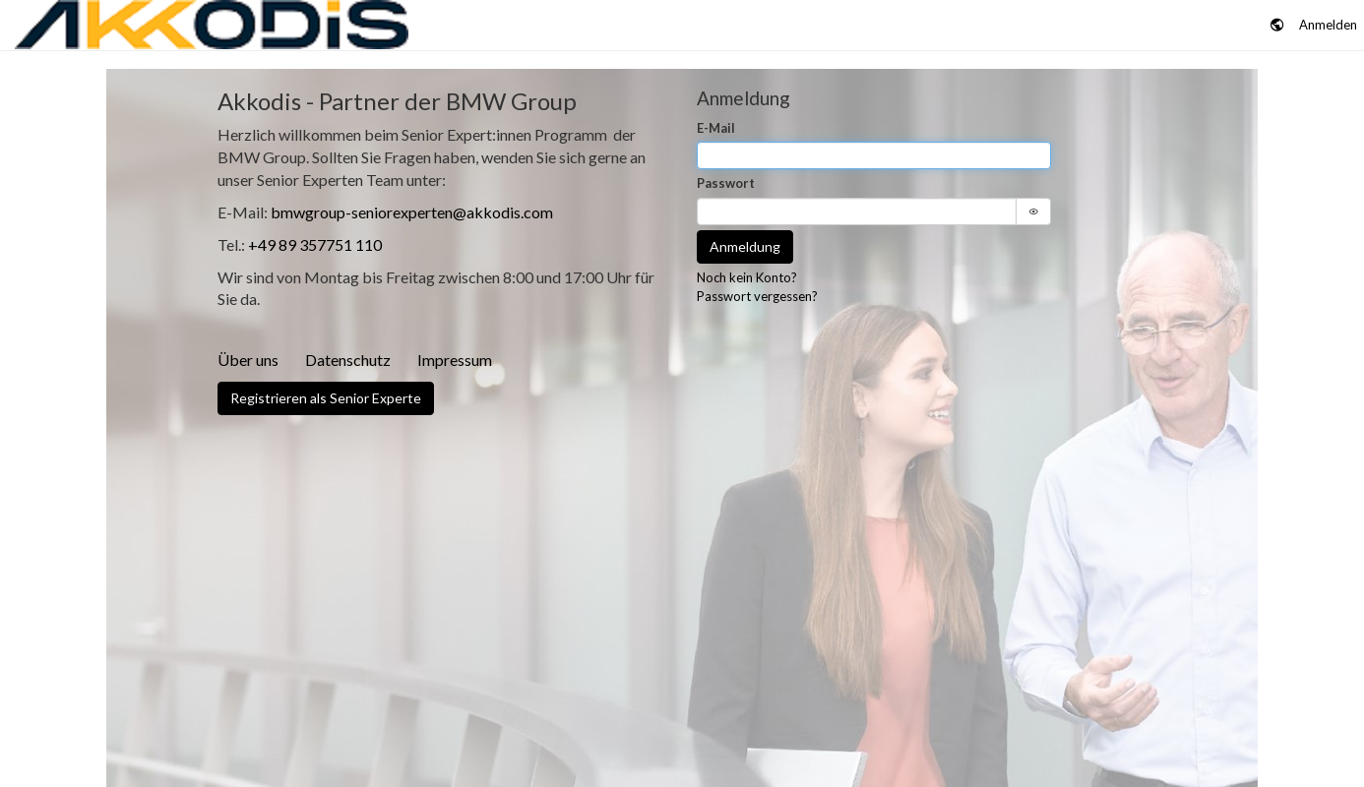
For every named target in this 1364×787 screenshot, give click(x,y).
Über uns (248, 359)
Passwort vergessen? (757, 296)
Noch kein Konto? (747, 277)
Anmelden (1328, 24)
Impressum (454, 359)
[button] (1277, 25)
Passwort (726, 183)
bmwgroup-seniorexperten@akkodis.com (412, 212)
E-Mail (716, 128)
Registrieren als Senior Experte (325, 398)
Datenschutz (348, 359)
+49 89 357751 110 (315, 244)
